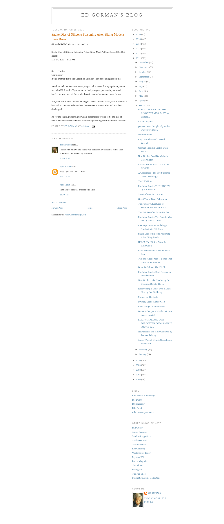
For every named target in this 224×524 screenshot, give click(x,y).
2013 (138, 48)
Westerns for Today (141, 452)
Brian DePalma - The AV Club (152, 267)
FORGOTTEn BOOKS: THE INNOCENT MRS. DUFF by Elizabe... (153, 113)
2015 (138, 39)
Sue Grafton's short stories (150, 194)
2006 (138, 379)
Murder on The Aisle (148, 297)
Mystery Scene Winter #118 (151, 301)
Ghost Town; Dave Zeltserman (152, 199)
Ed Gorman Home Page (143, 395)
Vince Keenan (139, 444)
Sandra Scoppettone (141, 436)
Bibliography (138, 403)
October (143, 72)
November (144, 67)
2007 (138, 374)
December (144, 62)
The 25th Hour (145, 181)
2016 (138, 34)
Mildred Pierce (145, 134)
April (141, 100)
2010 (138, 360)
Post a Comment (59, 202)
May (141, 95)
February (143, 349)
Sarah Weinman (139, 440)
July (141, 86)
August (142, 81)
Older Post (121, 207)
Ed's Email (137, 408)
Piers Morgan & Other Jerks (151, 306)
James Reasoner (139, 432)
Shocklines (137, 465)
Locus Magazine (140, 461)
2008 (138, 369)
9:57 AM (65, 176)
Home (89, 207)
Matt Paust (65, 184)
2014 (138, 43)
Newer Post (57, 207)
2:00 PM (65, 194)
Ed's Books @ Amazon (143, 412)
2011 (138, 58)
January (143, 354)
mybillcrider (66, 166)
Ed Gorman (154, 493)
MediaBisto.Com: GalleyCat (146, 477)
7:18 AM (65, 158)
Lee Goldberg (138, 448)
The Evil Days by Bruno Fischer (153, 212)
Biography (137, 399)
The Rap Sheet (139, 473)
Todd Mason (66, 144)
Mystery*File (138, 457)
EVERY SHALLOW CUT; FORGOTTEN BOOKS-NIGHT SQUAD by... (155, 323)
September (144, 76)
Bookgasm (137, 469)
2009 (138, 365)
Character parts (145, 121)
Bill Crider (137, 427)
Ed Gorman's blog (112, 15)
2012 (138, 53)
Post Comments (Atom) (76, 214)
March (142, 105)
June (141, 91)
